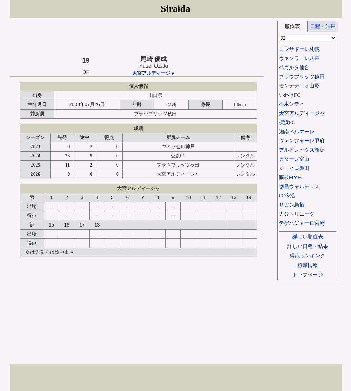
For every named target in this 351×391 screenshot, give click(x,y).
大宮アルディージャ (153, 73)
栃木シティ (291, 104)
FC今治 (287, 195)
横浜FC (287, 122)
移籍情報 (308, 265)
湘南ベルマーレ (296, 131)
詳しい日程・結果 (307, 246)
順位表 (292, 26)
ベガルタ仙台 (294, 67)
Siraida (175, 8)
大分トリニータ (296, 214)
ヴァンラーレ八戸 (299, 58)
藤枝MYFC (291, 177)
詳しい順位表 (307, 236)
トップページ (307, 274)
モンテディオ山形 (299, 86)
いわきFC (290, 95)
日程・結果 (322, 26)
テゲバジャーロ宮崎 (302, 223)
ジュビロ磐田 (294, 168)
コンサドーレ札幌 (299, 49)
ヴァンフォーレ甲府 (302, 140)
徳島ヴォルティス (299, 186)
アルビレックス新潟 (302, 150)
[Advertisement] (137, 36)
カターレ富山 (294, 159)
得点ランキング (307, 255)
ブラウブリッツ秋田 (302, 76)
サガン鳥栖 (291, 205)
